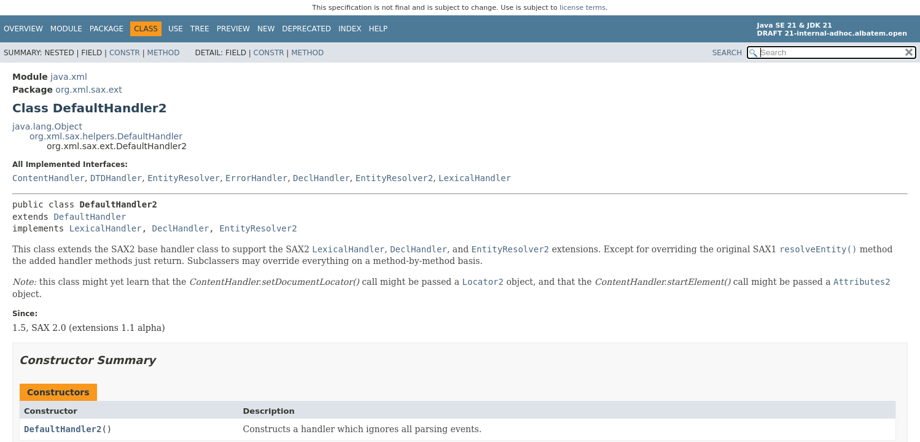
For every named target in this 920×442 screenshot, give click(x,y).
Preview (233, 29)
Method (163, 52)
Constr (124, 52)
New (266, 29)
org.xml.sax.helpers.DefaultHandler (105, 136)
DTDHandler (116, 178)
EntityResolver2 (394, 178)
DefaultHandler (89, 217)
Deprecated (306, 29)
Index (350, 29)
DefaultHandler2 (62, 429)
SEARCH (727, 52)
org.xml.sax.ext (88, 90)
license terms (582, 8)
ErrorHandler (256, 178)
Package (106, 29)
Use (175, 29)
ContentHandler (48, 178)
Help (378, 29)
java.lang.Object (47, 126)
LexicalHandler (475, 178)
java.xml (68, 77)
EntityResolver (183, 178)
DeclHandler (321, 178)
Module (66, 29)
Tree (199, 29)
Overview (23, 29)
